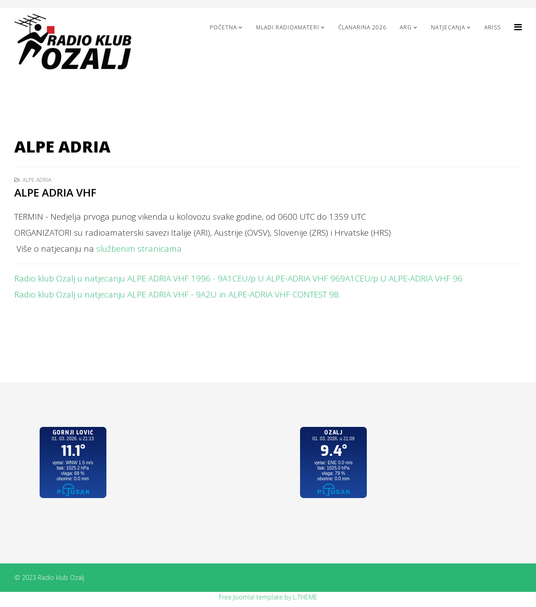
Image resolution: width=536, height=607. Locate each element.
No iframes (72, 471)
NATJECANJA (448, 27)
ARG (406, 27)
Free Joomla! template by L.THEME (268, 597)
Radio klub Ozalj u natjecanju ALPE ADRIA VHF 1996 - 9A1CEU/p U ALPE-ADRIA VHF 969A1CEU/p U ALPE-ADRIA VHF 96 (238, 278)
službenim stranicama (139, 248)
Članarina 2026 (362, 27)
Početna (223, 27)
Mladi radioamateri (287, 27)
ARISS (492, 27)
